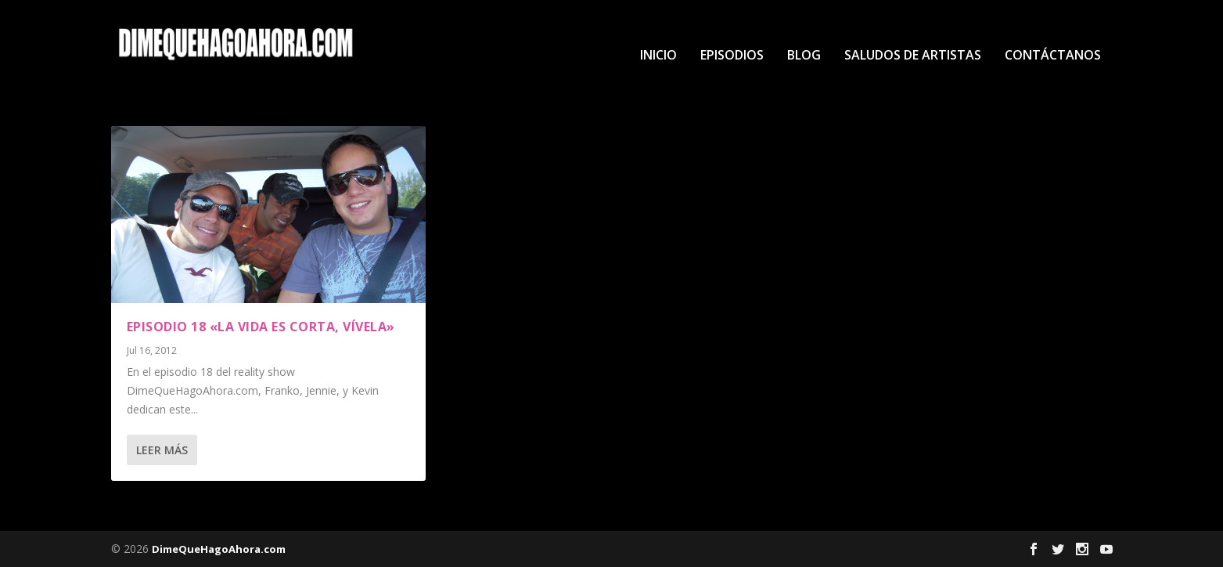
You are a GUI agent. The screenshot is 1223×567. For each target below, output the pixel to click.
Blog (804, 32)
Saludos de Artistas (912, 32)
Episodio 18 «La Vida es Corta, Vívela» (261, 326)
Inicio (658, 32)
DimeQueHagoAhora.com (219, 549)
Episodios (732, 32)
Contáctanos (1053, 32)
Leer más (162, 449)
